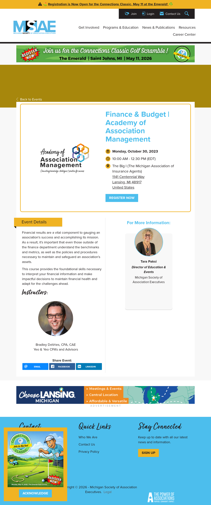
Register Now (122, 197)
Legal (108, 491)
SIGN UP (148, 452)
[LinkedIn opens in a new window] (89, 366)
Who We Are (88, 437)
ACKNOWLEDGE (35, 493)
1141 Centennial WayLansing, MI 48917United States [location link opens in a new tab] (128, 182)
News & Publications (158, 27)
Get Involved (89, 27)
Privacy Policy (89, 451)
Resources (187, 27)
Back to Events (29, 99)
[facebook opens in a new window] (62, 366)
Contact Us (87, 444)
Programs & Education (121, 27)
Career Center (184, 34)
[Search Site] (187, 13)
